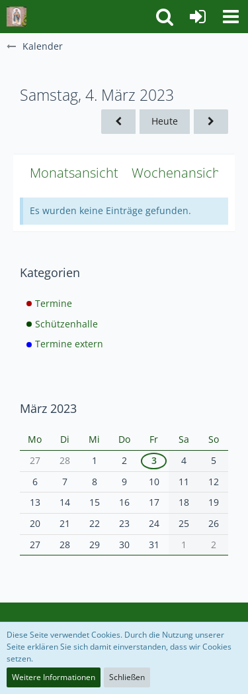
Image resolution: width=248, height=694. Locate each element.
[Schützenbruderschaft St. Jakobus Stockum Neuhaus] (16, 16)
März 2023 (48, 408)
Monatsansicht (74, 173)
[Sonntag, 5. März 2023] (211, 121)
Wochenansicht (178, 173)
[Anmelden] (198, 16)
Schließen (127, 677)
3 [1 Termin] (154, 460)
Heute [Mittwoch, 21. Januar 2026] (164, 121)
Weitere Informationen (53, 677)
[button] (231, 16)
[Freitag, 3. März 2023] (118, 121)
